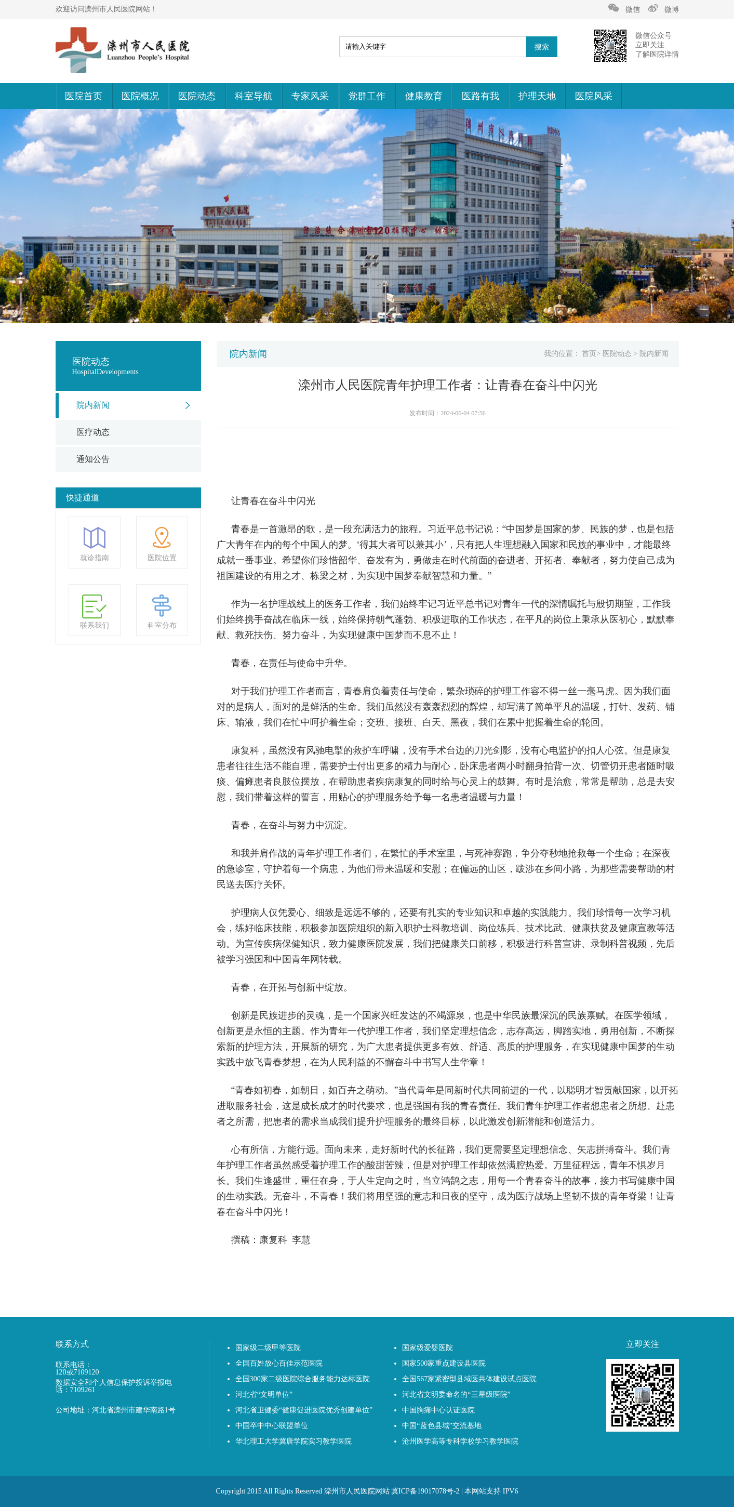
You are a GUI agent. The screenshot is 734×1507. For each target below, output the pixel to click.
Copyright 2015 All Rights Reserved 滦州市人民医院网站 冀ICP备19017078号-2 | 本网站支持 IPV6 (367, 1491)
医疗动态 (93, 432)
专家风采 (310, 96)
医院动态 (197, 96)
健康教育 (424, 96)
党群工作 (366, 96)
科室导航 (253, 96)
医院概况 (140, 96)
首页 (589, 354)
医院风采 (593, 96)
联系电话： (74, 1365)
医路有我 (480, 96)
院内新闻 (93, 405)
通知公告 (93, 459)
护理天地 (537, 96)
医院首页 (83, 96)
